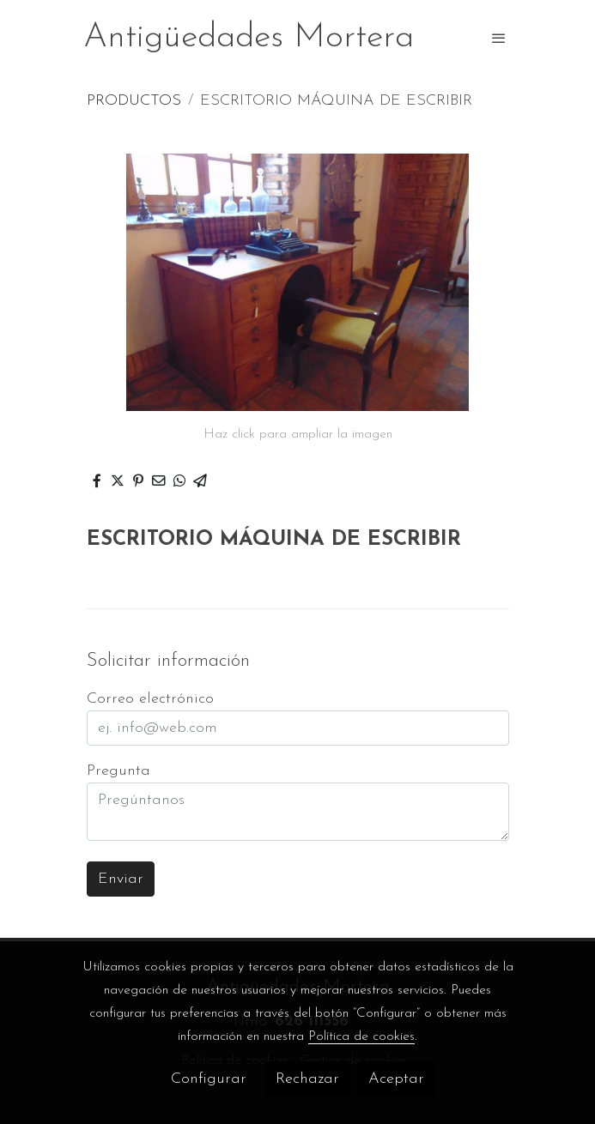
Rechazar (307, 1079)
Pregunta (118, 771)
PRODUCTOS (134, 101)
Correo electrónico (150, 699)
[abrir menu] (499, 37)
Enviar (120, 879)
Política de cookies (361, 1036)
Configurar (208, 1079)
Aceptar (396, 1079)
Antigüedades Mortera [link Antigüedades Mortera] (248, 38)
